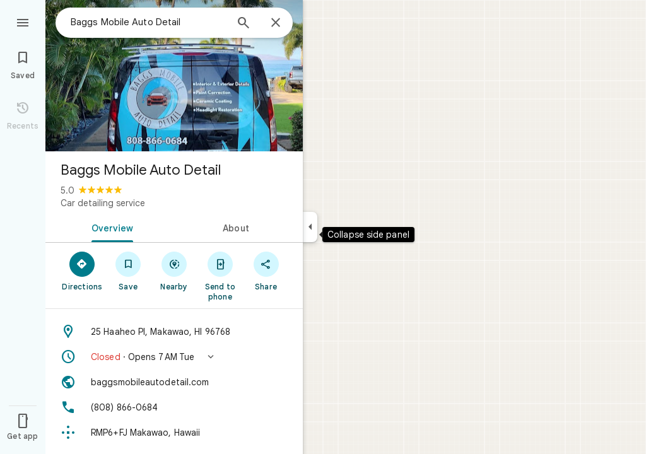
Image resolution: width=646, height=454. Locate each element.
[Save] (128, 270)
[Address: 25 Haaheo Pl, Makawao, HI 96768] (174, 331)
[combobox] (148, 22)
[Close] (276, 23)
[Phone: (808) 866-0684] (174, 407)
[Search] (243, 24)
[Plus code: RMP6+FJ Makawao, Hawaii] (174, 432)
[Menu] (22, 21)
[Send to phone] (220, 275)
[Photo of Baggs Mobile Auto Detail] (174, 75)
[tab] (110, 227)
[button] (174, 357)
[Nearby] (174, 270)
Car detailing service (103, 203)
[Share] (266, 270)
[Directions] (82, 270)
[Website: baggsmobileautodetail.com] (174, 382)
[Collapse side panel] (310, 227)
